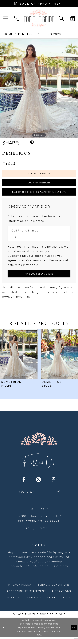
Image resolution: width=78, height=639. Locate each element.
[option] (39, 88)
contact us (63, 293)
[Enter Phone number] (36, 238)
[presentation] (19, 355)
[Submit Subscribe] (58, 493)
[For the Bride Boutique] (39, 18)
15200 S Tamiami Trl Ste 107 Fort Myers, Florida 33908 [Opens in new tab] (39, 520)
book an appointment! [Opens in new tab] (18, 298)
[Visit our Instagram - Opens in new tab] (38, 480)
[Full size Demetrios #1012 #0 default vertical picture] (39, 88)
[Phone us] (16, 18)
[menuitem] (5, 18)
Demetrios (27, 34)
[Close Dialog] (3, 629)
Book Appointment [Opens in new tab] (39, 183)
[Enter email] (39, 493)
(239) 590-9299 (39, 529)
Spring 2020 (51, 34)
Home (8, 34)
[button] (5, 18)
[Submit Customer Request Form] (39, 275)
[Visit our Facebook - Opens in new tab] (24, 480)
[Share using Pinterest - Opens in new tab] (32, 142)
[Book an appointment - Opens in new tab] (39, 3)
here (38, 636)
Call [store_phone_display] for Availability (39, 193)
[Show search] (61, 18)
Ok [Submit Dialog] (74, 628)
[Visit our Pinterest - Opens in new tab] (54, 480)
